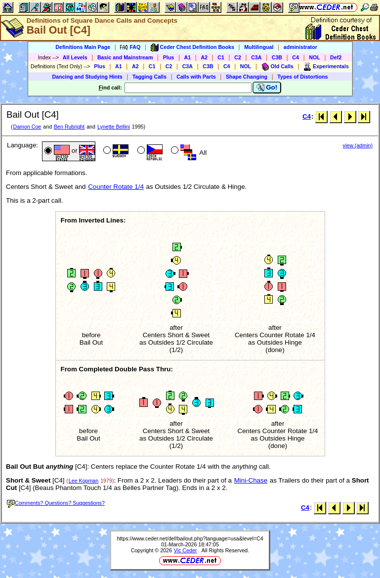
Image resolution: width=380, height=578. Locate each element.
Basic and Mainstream (125, 57)
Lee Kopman (83, 481)
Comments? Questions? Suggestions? (56, 503)
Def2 (335, 57)
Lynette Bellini (113, 127)
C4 (295, 57)
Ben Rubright (69, 127)
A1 (187, 57)
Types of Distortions (302, 77)
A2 (204, 57)
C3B (277, 57)
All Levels (75, 57)
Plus (168, 57)
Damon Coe (27, 127)
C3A (256, 57)
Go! (267, 87)
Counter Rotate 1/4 (116, 186)
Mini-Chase (250, 480)
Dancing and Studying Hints (87, 77)
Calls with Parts (195, 77)
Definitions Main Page (82, 47)
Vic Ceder (185, 550)
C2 (237, 57)
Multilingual (258, 47)
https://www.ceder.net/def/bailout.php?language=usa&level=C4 (190, 538)
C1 (220, 57)
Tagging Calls (149, 77)
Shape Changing (246, 77)
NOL (314, 57)
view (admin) (358, 145)
